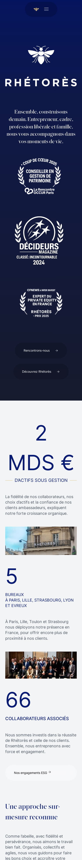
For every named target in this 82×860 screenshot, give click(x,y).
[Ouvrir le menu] (46, 9)
